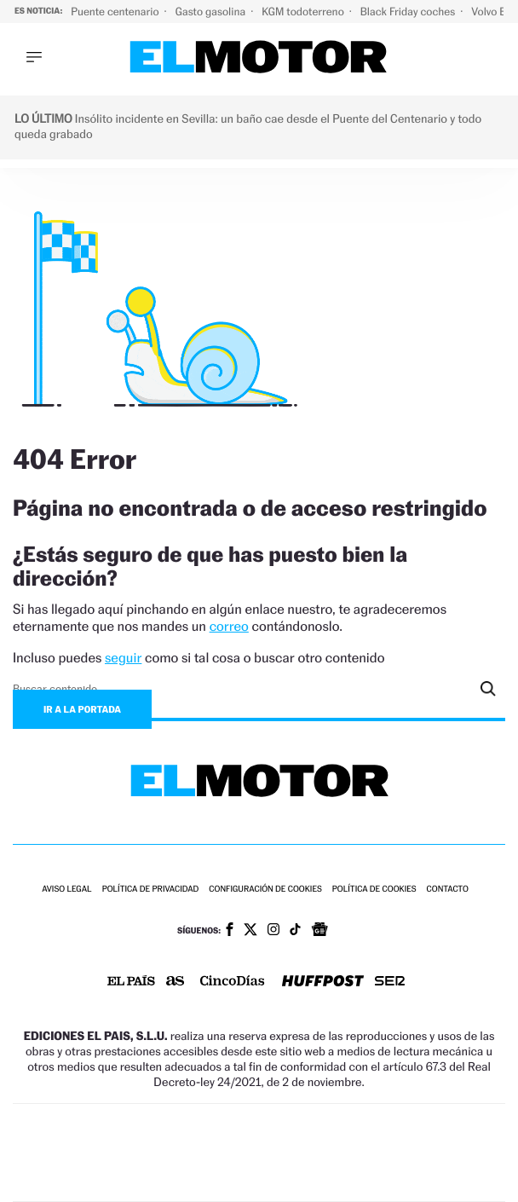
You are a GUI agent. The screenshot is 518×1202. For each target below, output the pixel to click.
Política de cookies (374, 889)
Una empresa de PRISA (259, 1141)
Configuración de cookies (265, 889)
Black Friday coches (409, 11)
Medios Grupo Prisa (259, 1182)
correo (229, 626)
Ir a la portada (82, 709)
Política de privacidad (150, 889)
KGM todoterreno (304, 11)
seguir (123, 658)
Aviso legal (66, 889)
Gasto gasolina (212, 11)
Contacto (448, 889)
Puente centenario (116, 11)
